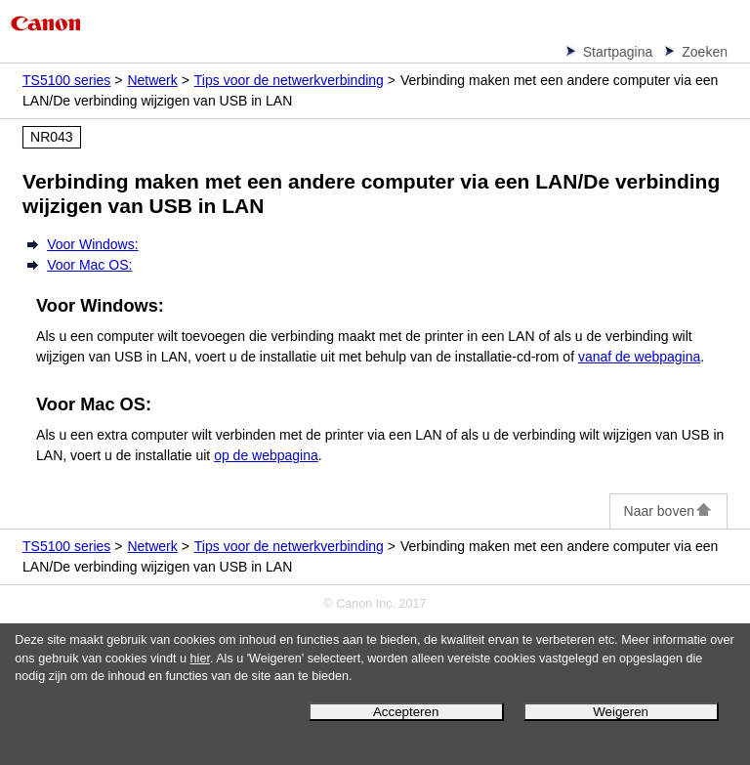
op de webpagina (266, 455)
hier (200, 658)
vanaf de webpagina (639, 356)
